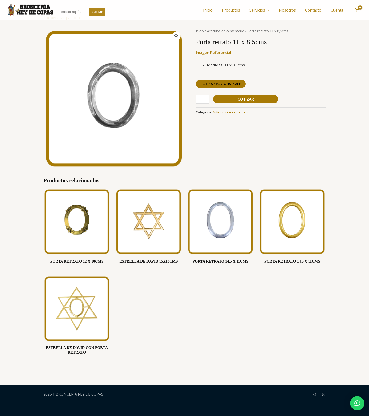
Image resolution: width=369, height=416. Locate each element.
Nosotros (287, 10)
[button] (267, 10)
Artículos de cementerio (225, 30)
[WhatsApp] (324, 394)
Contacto (313, 10)
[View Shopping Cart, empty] (357, 10)
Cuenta (337, 10)
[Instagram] (314, 394)
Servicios (259, 10)
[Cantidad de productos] (202, 99)
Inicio (208, 10)
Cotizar (246, 99)
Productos (231, 10)
